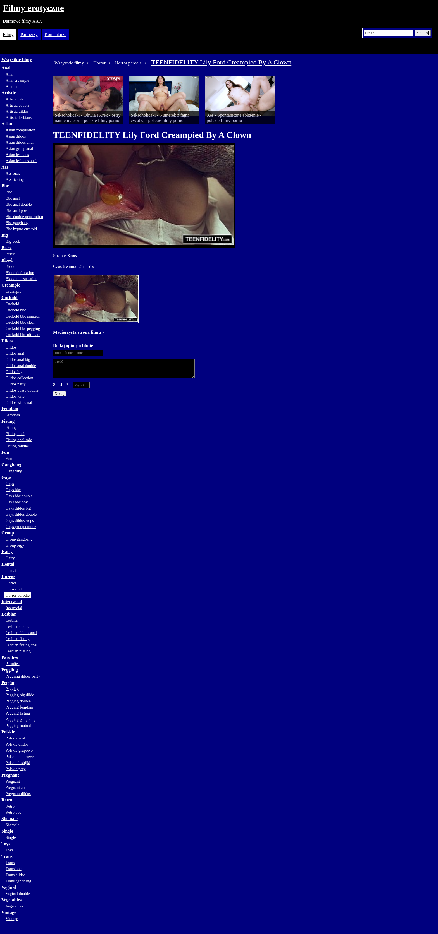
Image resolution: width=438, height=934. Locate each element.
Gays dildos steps (20, 520)
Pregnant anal (17, 787)
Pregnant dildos (18, 793)
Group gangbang (19, 539)
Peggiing (9, 670)
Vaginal (8, 887)
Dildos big (14, 371)
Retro (6, 800)
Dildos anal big (18, 359)
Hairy (7, 551)
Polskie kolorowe (20, 756)
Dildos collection (19, 378)
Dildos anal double (21, 365)
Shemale (9, 818)
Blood (7, 260)
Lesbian (8, 614)
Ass (4, 167)
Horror (8, 576)
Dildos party (16, 384)
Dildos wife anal (19, 402)
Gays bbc (13, 490)
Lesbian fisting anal (21, 645)
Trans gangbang (18, 881)
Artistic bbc (15, 99)
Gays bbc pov (17, 502)
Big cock (13, 241)
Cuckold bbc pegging (23, 328)
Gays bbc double (19, 496)
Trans (7, 856)
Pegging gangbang (20, 719)
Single (7, 831)
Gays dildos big (18, 508)
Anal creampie (17, 80)
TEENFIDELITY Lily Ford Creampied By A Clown (221, 62)
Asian (6, 123)
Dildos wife (15, 396)
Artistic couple (17, 105)
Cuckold (9, 297)
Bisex (6, 247)
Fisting (8, 421)
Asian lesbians (17, 154)
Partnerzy (28, 34)
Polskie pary (16, 769)
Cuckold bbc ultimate (23, 334)
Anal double (15, 86)
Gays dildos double (21, 514)
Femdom (9, 408)
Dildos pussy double (22, 390)
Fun (5, 452)
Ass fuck (13, 173)
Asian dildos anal (20, 142)
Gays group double (21, 526)
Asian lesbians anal (21, 161)
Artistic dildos (17, 111)
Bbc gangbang (17, 222)
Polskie (8, 731)
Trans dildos (15, 875)
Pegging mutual (18, 725)
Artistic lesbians (19, 117)
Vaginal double (18, 893)
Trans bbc (14, 868)
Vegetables (11, 899)
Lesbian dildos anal (21, 632)
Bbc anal (13, 198)
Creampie (10, 285)
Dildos (7, 340)
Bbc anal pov (16, 210)
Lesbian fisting (18, 639)
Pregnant (10, 775)
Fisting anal (15, 433)
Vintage (8, 912)
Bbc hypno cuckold (21, 229)
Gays (6, 477)
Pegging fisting (18, 713)
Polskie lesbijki (18, 762)
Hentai (7, 564)
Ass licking (15, 179)
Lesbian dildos (17, 626)
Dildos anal (15, 353)
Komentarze (55, 34)
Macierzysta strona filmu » (78, 332)
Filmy (8, 34)
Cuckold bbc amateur (23, 316)
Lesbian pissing (18, 651)
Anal (6, 68)
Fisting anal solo (19, 440)
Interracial (11, 601)
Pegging (8, 682)
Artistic (8, 92)
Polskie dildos (17, 744)
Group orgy (15, 545)
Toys (5, 843)
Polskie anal (15, 738)
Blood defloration (20, 272)
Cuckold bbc (16, 310)
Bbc (5, 185)
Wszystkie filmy (16, 59)
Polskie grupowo (19, 750)
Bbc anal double (19, 204)
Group (7, 532)
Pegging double (18, 701)
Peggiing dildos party (23, 676)
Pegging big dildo (20, 695)
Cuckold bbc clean (20, 322)
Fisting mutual (17, 446)
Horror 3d (14, 589)
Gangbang (11, 464)
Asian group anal (19, 148)
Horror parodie (18, 595)
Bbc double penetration (24, 216)
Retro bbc (13, 812)
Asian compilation (20, 130)
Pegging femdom (19, 707)
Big (4, 235)
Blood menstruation (21, 279)
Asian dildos (16, 136)
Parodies (9, 657)
